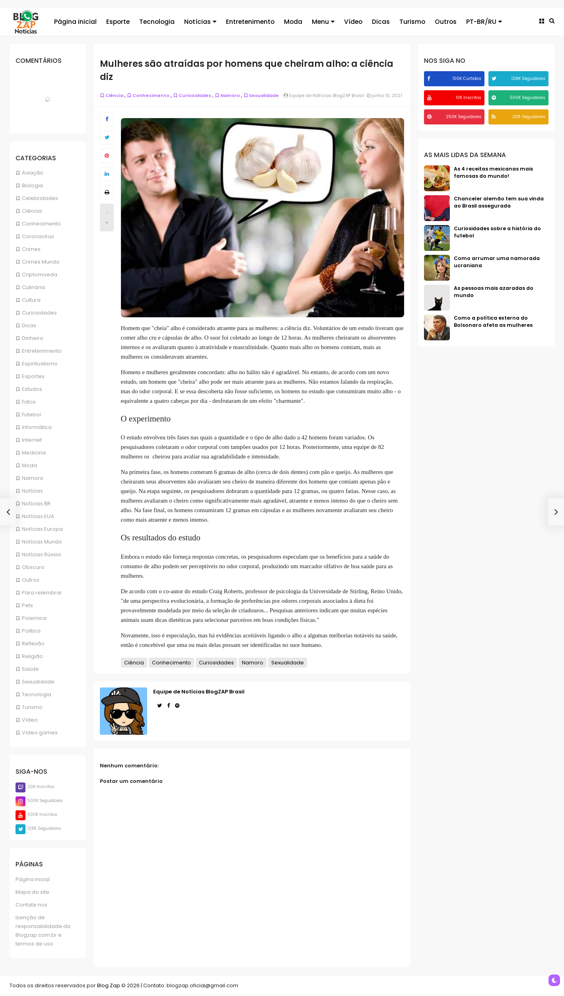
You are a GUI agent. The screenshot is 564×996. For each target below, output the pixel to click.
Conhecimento (41, 223)
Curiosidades (39, 312)
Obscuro (33, 567)
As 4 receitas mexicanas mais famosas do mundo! (493, 172)
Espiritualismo (40, 363)
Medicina (34, 452)
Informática (37, 427)
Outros (30, 580)
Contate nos (31, 905)
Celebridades (40, 198)
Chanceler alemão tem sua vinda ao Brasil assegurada (499, 202)
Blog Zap (108, 985)
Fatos (29, 402)
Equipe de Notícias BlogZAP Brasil (199, 691)
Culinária (33, 287)
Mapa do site (32, 892)
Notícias (32, 491)
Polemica (34, 618)
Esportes (33, 376)
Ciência (32, 211)
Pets (27, 605)
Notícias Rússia (41, 554)
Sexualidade (38, 681)
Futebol (31, 414)
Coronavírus (38, 236)
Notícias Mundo (42, 542)
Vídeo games (40, 732)
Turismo (32, 707)
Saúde (30, 669)
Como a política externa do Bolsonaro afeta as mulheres (493, 321)
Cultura (31, 300)
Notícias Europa (42, 529)
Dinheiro (32, 338)
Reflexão (33, 643)
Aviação (32, 173)
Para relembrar (42, 592)
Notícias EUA (38, 516)
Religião (32, 656)
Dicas (29, 325)
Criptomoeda (39, 274)
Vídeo (30, 720)
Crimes (31, 249)
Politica (31, 631)
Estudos (32, 389)
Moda (29, 465)
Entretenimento (42, 351)
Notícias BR (36, 503)
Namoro (32, 478)
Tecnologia (36, 694)
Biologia (32, 185)
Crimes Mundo (41, 262)
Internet (32, 440)
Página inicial (33, 879)
